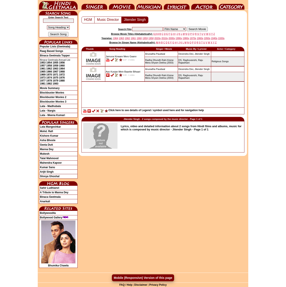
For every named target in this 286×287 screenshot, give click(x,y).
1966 (49, 71)
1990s (179, 38)
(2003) (159, 61)
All (157, 42)
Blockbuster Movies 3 (53, 101)
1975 (56, 77)
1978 (49, 80)
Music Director (149, 5)
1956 (62, 62)
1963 (56, 68)
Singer (94, 5)
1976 (62, 77)
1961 (43, 68)
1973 (43, 77)
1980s (186, 38)
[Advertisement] (163, 95)
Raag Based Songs (51, 51)
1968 (62, 71)
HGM (88, 19)
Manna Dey (46, 149)
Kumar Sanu (47, 167)
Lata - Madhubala (50, 106)
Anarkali (45, 201)
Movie (122, 5)
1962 (49, 68)
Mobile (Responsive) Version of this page (143, 277)
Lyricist (177, 5)
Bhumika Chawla (58, 264)
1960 (62, 65)
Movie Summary (50, 88)
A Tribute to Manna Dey (54, 192)
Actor (204, 5)
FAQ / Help (125, 284)
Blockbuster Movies (52, 92)
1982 (49, 83)
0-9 (155, 34)
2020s (157, 38)
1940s (214, 38)
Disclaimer (140, 284)
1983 (56, 83)
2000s (172, 38)
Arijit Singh (47, 171)
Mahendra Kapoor (51, 162)
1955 (56, 62)
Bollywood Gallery (54, 217)
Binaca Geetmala (50, 196)
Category (231, 5)
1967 (56, 71)
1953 (43, 62)
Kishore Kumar (49, 135)
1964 (62, 68)
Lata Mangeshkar (50, 126)
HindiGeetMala (58, 5)
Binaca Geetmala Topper (55, 55)
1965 (43, 71)
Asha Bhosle (48, 140)
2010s (164, 38)
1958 (49, 65)
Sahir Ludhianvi (49, 187)
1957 (43, 65)
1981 (43, 83)
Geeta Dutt (46, 144)
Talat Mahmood (49, 158)
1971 (56, 74)
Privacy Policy (158, 284)
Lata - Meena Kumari (52, 115)
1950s (207, 38)
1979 (56, 80)
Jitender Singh (135, 19)
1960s (200, 38)
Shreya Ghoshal (49, 176)
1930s (221, 38)
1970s (193, 38)
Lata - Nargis (48, 110)
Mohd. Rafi (46, 131)
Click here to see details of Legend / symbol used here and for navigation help (156, 110)
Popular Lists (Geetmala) (55, 46)
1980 (62, 80)
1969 (43, 74)
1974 (49, 77)
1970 (49, 74)
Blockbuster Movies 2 (53, 97)
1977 (43, 80)
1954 (49, 62)
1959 (56, 65)
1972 (62, 74)
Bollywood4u (48, 212)
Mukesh (45, 153)
